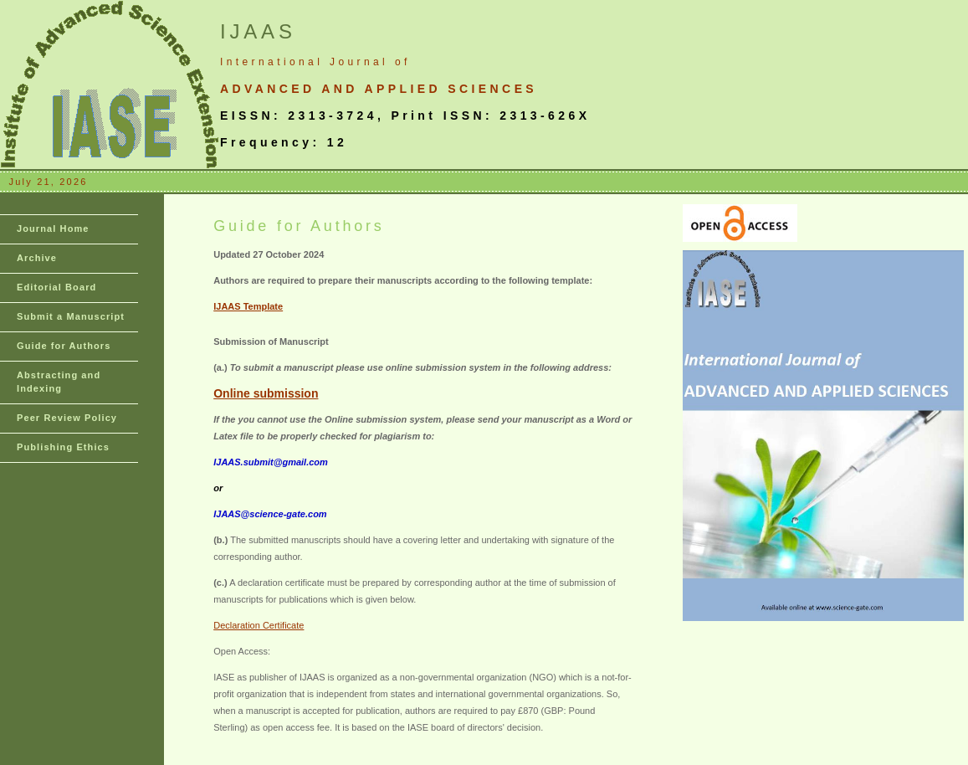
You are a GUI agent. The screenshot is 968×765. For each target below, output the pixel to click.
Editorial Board (56, 287)
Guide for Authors (63, 346)
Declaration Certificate (258, 625)
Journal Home (53, 228)
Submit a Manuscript (71, 316)
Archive (37, 258)
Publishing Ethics (63, 447)
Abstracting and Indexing (58, 381)
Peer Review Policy (67, 418)
